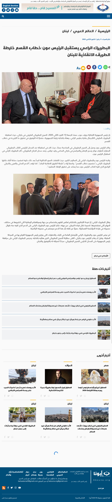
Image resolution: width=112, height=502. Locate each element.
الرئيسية (104, 31)
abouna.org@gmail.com (58, 480)
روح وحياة (40, 473)
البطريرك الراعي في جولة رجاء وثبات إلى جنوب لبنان (19, 427)
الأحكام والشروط (80, 498)
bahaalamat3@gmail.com (28, 480)
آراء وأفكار (8, 473)
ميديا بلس (5, 497)
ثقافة (20, 471)
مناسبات (14, 471)
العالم (65, 471)
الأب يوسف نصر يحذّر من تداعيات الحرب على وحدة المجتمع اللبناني (20, 389)
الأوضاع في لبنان (101, 255)
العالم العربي (83, 31)
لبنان (65, 31)
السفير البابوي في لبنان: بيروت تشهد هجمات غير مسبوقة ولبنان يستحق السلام (92, 428)
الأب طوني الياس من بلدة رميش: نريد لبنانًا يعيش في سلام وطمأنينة (56, 427)
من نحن (101, 488)
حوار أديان (27, 473)
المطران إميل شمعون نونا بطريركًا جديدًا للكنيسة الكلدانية (56, 389)
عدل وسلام (33, 473)
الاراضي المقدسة (50, 473)
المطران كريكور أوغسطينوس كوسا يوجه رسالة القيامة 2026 (92, 389)
